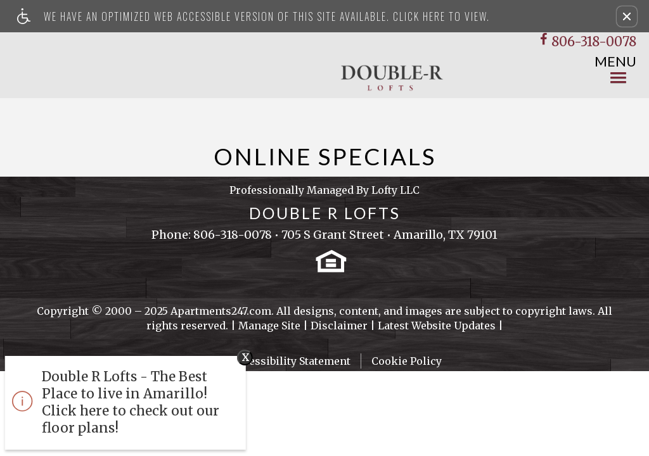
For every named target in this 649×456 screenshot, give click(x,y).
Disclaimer (339, 325)
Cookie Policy (406, 361)
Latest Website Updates (437, 325)
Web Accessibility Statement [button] (278, 361)
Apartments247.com (220, 311)
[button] (627, 16)
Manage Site (269, 325)
